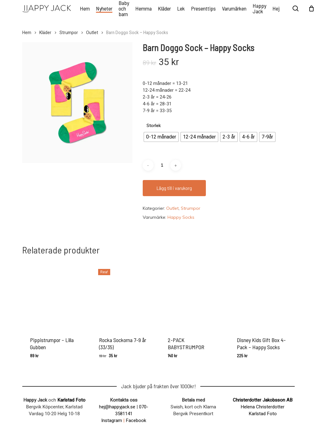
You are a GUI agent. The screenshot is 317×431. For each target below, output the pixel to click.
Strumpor (68, 33)
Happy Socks (180, 217)
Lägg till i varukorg (174, 188)
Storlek (153, 125)
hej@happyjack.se (117, 406)
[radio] (161, 137)
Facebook (136, 420)
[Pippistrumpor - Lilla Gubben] (55, 295)
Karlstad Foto (71, 400)
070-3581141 (132, 410)
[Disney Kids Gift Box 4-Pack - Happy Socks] (261, 295)
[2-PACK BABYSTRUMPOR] (192, 295)
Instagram (111, 420)
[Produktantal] (162, 165)
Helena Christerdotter (262, 406)
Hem (26, 33)
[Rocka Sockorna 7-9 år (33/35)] (124, 295)
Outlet (92, 33)
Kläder (45, 33)
